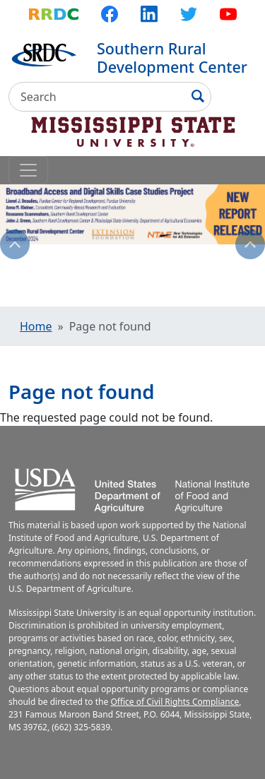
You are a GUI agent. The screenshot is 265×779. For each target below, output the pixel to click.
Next (250, 244)
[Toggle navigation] (28, 170)
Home (36, 326)
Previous (15, 244)
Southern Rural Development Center (172, 57)
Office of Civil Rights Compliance (174, 702)
